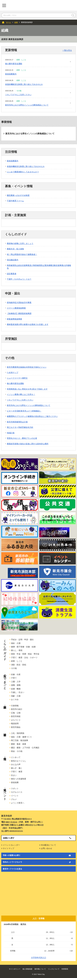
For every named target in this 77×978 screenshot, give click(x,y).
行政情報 (15, 706)
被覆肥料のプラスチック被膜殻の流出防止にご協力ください (32, 416)
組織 (16, 22)
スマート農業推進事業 (16, 308)
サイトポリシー (14, 969)
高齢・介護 (15, 696)
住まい (14, 775)
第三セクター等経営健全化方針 (20, 427)
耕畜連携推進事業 (14, 319)
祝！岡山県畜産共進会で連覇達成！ (22, 254)
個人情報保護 (27, 969)
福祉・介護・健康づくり (21, 737)
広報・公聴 (15, 713)
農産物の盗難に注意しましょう (20, 243)
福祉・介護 (15, 643)
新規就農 (15, 782)
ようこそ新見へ (17, 803)
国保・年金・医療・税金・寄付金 (25, 654)
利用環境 (65, 969)
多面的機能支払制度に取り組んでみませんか (24, 84)
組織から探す (8, 838)
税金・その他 (16, 751)
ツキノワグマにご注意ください (18, 95)
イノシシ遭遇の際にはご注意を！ (21, 394)
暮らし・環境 (16, 650)
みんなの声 (15, 764)
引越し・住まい (17, 692)
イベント (15, 796)
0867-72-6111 (11, 822)
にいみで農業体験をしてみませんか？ (23, 172)
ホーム (8, 22)
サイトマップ (8, 848)
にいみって (15, 757)
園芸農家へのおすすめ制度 (18, 195)
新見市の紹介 (16, 709)
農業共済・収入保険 (15, 249)
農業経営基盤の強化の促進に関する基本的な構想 (27, 444)
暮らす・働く (16, 768)
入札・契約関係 (17, 733)
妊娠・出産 (15, 674)
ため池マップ (12, 372)
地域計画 (10, 433)
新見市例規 (15, 716)
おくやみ (15, 699)
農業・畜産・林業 (18, 744)
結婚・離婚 (15, 689)
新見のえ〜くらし (18, 761)
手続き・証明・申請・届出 (22, 639)
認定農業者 (11, 274)
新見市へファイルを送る (12, 869)
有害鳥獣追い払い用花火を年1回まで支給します (27, 389)
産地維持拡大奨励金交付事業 (19, 302)
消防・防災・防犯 (18, 665)
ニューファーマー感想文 (17, 378)
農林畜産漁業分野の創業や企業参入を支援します (27, 324)
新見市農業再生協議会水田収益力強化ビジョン (26, 367)
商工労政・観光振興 (19, 740)
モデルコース (16, 792)
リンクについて (53, 969)
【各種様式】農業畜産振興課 (19, 313)
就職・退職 (15, 685)
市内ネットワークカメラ (12, 862)
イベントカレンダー (11, 845)
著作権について (40, 969)
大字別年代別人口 (38, 957)
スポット (15, 788)
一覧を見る (67, 50)
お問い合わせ (46, 848)
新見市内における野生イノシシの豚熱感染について (26, 105)
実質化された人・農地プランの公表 (22, 438)
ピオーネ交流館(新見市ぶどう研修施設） (24, 411)
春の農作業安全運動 (13, 64)
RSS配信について (48, 845)
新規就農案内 (10, 74)
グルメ (14, 799)
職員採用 (15, 723)
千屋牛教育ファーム (15, 201)
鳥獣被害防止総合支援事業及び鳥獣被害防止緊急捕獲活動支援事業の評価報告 (39, 266)
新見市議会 (15, 727)
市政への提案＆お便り (11, 855)
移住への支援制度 (18, 779)
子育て (14, 678)
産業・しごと (16, 661)
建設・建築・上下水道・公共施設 (25, 747)
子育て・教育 (16, 772)
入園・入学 (15, 681)
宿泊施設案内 (12, 260)
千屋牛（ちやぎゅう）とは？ (19, 279)
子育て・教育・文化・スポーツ (24, 657)
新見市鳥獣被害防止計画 (17, 422)
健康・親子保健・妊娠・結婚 (23, 647)
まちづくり (15, 720)
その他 (14, 668)
